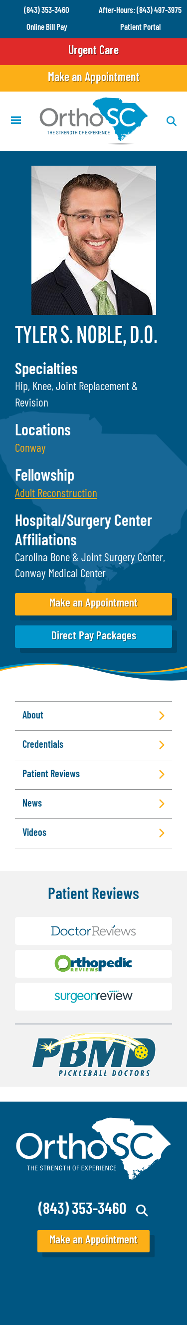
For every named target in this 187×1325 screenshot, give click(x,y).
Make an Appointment (94, 78)
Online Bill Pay (46, 27)
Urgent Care (93, 51)
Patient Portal (140, 27)
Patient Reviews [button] (51, 775)
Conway (30, 449)
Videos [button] (34, 833)
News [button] (32, 804)
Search (142, 1211)
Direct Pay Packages (93, 636)
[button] (56, 494)
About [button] (32, 716)
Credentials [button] (42, 745)
